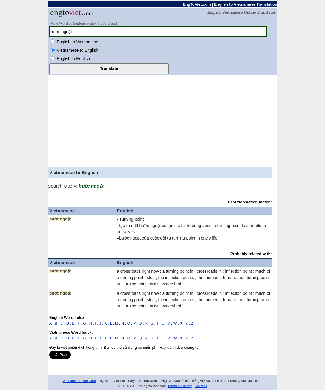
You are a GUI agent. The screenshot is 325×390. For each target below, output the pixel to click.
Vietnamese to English (77, 50)
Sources (201, 386)
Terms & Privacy (180, 386)
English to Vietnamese (77, 41)
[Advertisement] (160, 122)
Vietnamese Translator (79, 381)
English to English (73, 58)
